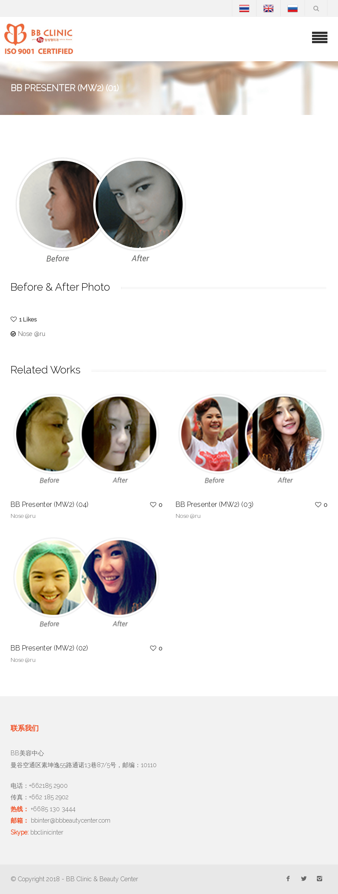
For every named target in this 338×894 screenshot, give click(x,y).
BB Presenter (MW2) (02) (49, 648)
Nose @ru (31, 333)
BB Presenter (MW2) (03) (215, 504)
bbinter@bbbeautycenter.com (70, 820)
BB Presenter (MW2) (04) (49, 504)
